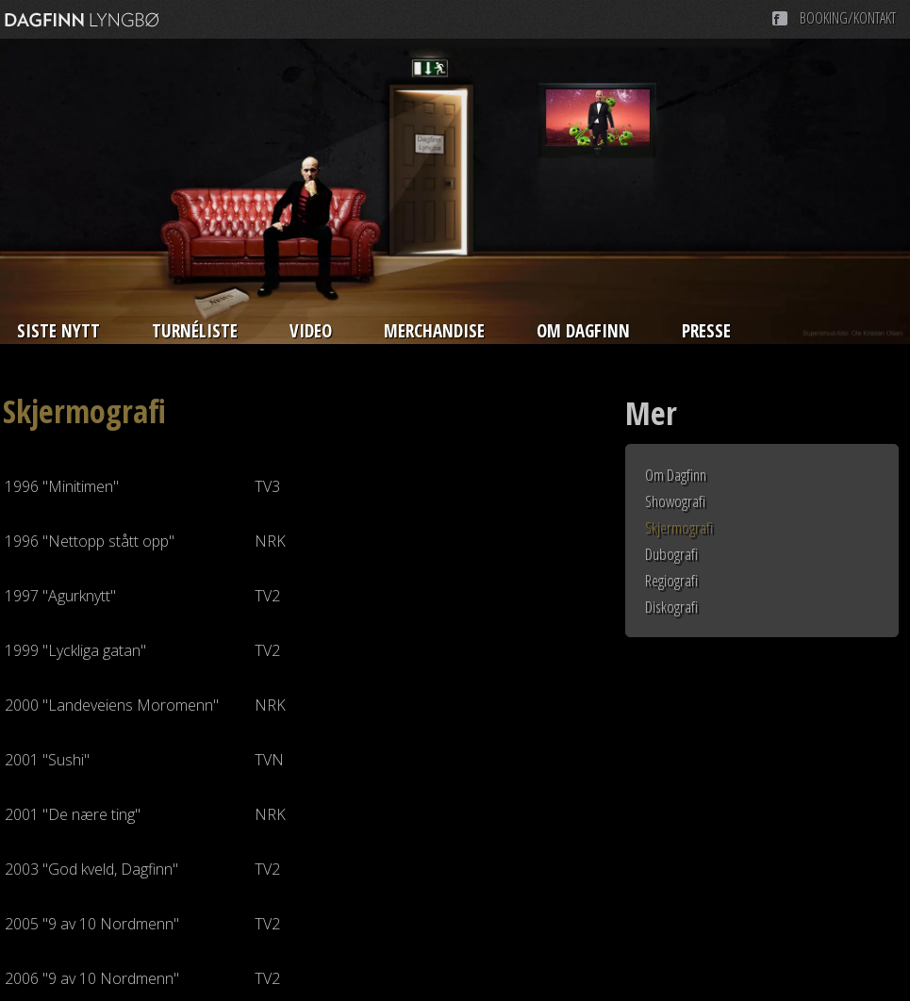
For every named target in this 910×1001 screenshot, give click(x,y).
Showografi (675, 501)
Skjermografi (679, 527)
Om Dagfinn (583, 331)
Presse (706, 331)
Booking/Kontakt (848, 18)
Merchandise (434, 331)
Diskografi (671, 606)
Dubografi (671, 554)
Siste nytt (58, 331)
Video (311, 331)
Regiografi (671, 580)
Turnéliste (195, 331)
